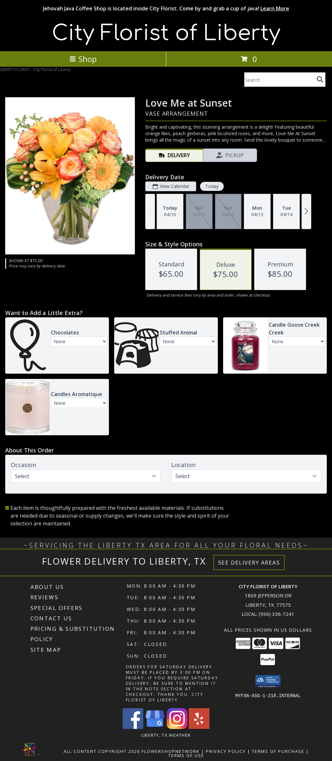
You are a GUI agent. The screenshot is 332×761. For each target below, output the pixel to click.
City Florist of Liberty (166, 33)
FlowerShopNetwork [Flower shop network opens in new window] (171, 751)
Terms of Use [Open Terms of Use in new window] (186, 755)
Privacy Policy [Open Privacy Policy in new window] (226, 751)
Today (212, 186)
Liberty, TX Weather (166, 735)
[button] (267, 681)
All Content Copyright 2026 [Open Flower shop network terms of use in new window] (102, 751)
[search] (320, 79)
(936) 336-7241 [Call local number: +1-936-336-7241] (276, 614)
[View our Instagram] (177, 727)
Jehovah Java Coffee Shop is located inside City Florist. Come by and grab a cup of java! (166, 8)
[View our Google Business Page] (155, 727)
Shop (83, 58)
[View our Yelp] (199, 727)
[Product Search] (279, 80)
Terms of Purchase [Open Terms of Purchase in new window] (278, 751)
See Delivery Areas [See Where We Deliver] (249, 562)
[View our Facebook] (133, 727)
